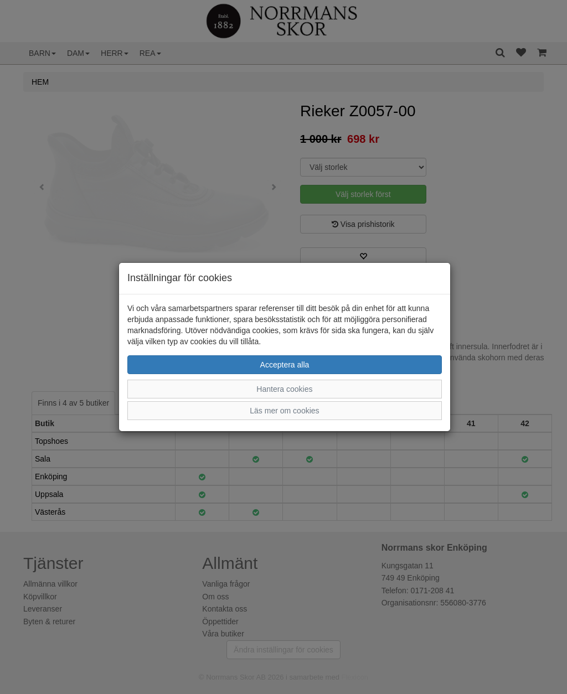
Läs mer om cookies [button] (284, 410)
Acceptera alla (285, 364)
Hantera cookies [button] (284, 389)
